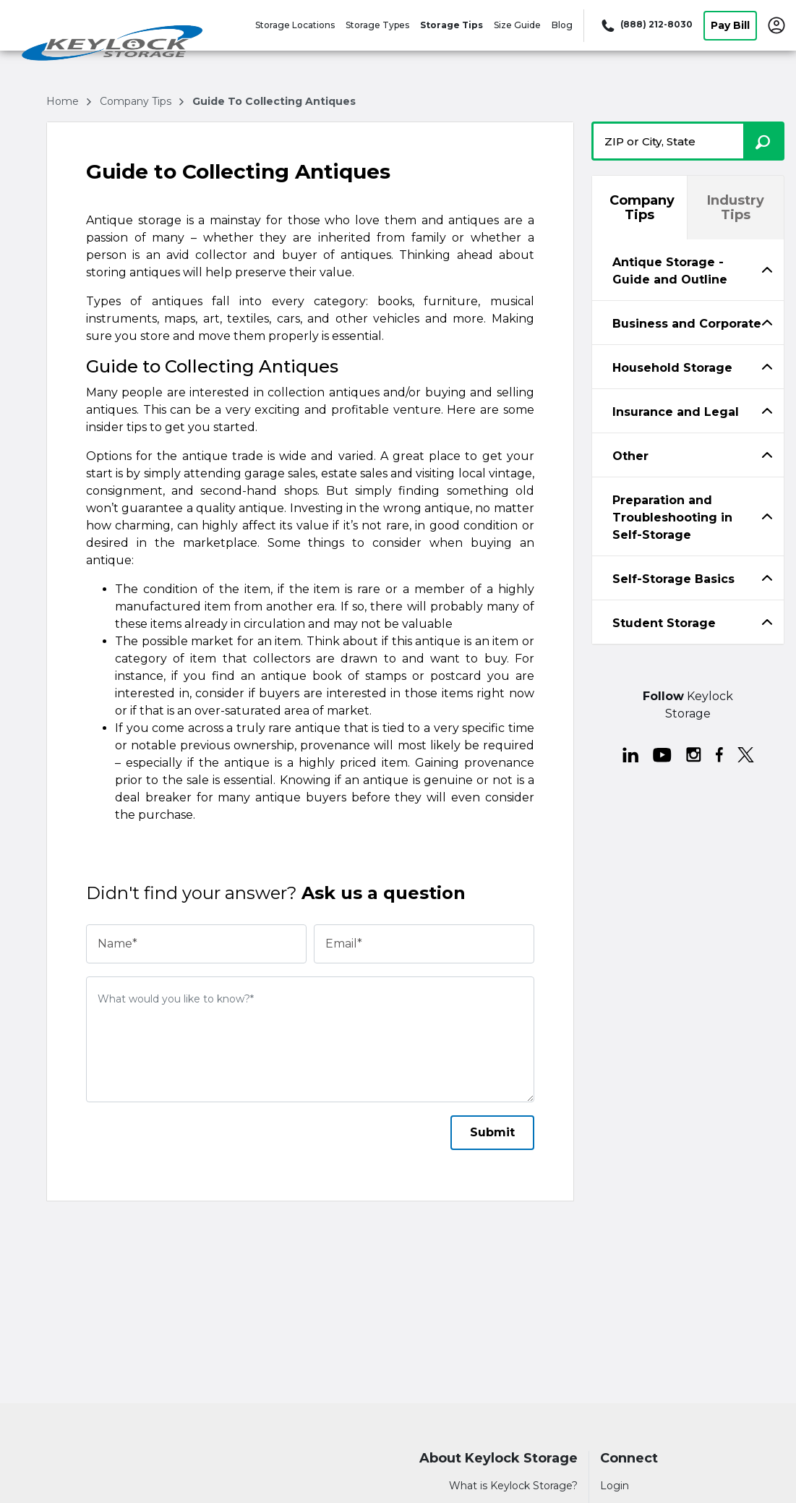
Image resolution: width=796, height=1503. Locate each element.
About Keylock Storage (498, 1458)
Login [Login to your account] (614, 1485)
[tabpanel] (688, 269)
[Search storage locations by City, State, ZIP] (763, 141)
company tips (137, 101)
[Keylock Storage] (113, 45)
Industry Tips (735, 207)
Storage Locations (295, 25)
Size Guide (517, 25)
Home (64, 101)
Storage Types (377, 25)
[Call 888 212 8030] (646, 25)
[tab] (688, 270)
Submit (492, 1132)
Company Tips (642, 207)
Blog (562, 25)
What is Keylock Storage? (513, 1485)
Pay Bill (730, 25)
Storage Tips (451, 25)
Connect (629, 1458)
